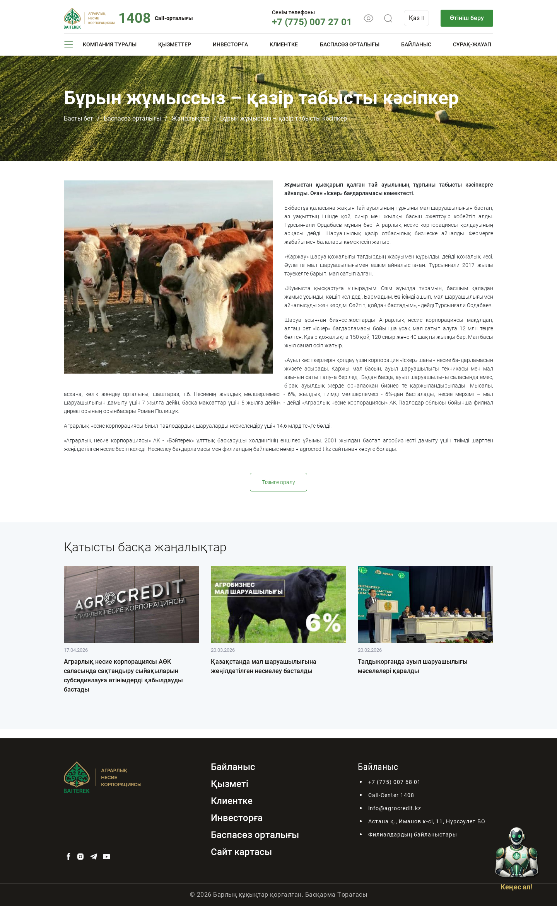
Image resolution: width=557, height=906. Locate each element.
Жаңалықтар (190, 118)
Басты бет (78, 118)
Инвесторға (230, 44)
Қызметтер (174, 44)
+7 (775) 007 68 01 (394, 782)
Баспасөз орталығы (349, 44)
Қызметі (229, 784)
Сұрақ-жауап (472, 44)
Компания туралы (110, 44)
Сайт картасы (241, 852)
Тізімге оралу (278, 482)
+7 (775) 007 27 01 (312, 22)
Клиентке (284, 44)
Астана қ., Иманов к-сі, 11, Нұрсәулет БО (426, 821)
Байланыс (416, 44)
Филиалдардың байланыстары (412, 834)
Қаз (416, 18)
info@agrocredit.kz (394, 808)
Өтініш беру (467, 18)
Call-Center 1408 (391, 795)
